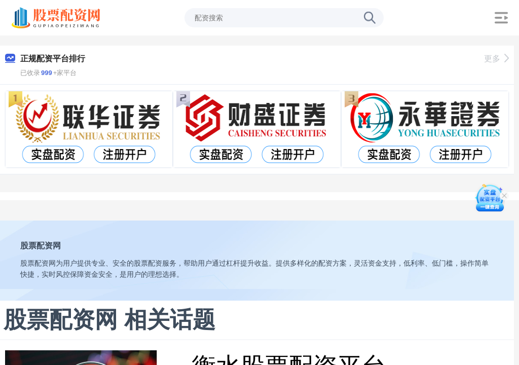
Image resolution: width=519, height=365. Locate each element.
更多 (496, 58)
